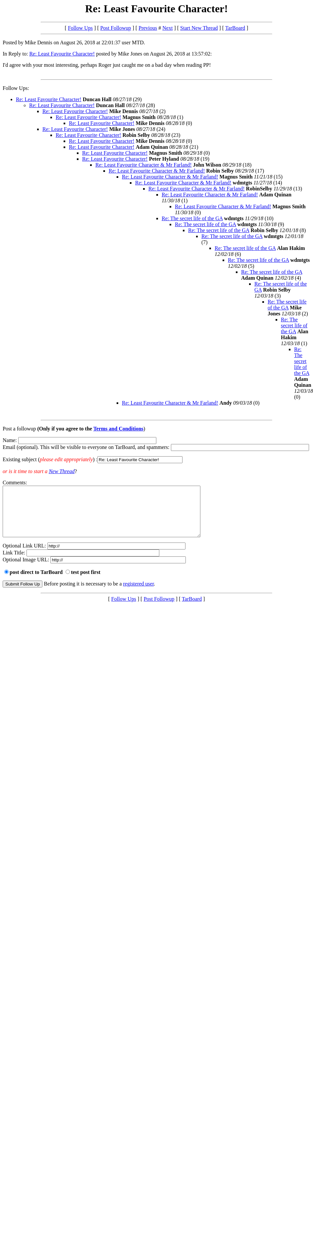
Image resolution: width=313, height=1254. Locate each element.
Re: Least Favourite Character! (62, 54)
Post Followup (115, 28)
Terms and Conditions (118, 428)
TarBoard (235, 28)
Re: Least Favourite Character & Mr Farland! (143, 165)
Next (167, 28)
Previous (147, 28)
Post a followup (19, 428)
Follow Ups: (16, 88)
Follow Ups (80, 28)
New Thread (62, 471)
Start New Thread (199, 28)
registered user (138, 593)
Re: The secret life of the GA (192, 218)
